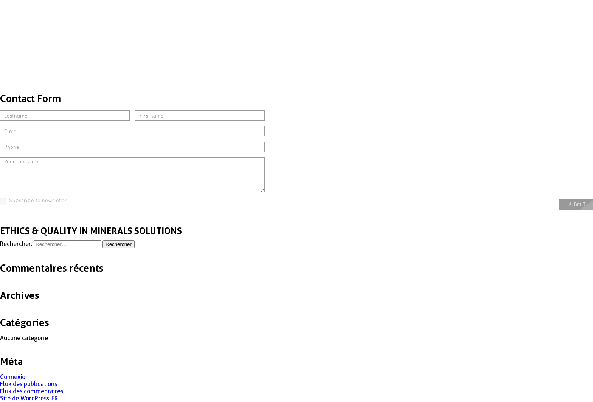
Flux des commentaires (31, 391)
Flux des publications (28, 384)
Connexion (14, 376)
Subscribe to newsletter (33, 201)
